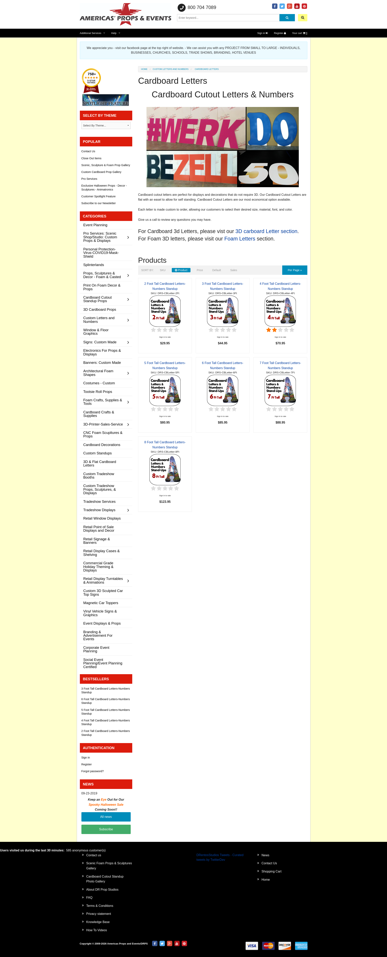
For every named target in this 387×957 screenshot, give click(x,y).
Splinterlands (93, 265)
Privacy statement (98, 913)
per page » (295, 270)
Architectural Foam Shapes (98, 373)
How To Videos (96, 930)
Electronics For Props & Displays (102, 352)
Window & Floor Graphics (96, 332)
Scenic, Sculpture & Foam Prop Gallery (105, 165)
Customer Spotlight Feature (98, 196)
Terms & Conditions (99, 905)
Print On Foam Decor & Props (102, 287)
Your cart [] (299, 33)
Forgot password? (92, 771)
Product (181, 270)
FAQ (89, 897)
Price (200, 270)
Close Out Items (91, 158)
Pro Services (89, 178)
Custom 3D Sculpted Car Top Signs (103, 592)
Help (113, 33)
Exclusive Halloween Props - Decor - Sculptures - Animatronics (104, 187)
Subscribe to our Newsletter (98, 203)
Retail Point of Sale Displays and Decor (98, 528)
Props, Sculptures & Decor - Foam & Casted (102, 275)
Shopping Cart (271, 871)
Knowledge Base (98, 922)
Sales (233, 270)
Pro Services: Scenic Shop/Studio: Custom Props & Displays (100, 237)
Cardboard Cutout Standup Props (97, 299)
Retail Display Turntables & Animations (103, 580)
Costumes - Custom (99, 383)
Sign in (262, 33)
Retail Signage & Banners (96, 541)
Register (280, 33)
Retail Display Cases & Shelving (101, 552)
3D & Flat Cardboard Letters (99, 463)
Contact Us (88, 151)
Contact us (93, 855)
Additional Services (90, 33)
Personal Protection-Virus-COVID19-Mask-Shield (101, 252)
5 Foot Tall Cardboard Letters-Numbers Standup (105, 711)
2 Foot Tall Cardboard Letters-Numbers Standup (105, 732)
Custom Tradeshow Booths (98, 475)
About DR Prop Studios (102, 889)
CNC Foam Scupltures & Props (103, 434)
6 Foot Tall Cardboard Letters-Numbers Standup (105, 701)
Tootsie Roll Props (97, 392)
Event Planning (95, 225)
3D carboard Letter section (266, 231)
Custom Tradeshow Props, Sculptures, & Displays (99, 489)
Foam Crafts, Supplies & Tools (102, 402)
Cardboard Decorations (101, 445)
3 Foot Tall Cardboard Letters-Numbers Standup (105, 690)
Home (144, 69)
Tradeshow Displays (99, 510)
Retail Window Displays (102, 518)
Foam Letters (239, 239)
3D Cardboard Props (99, 309)
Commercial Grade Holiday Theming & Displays (98, 566)
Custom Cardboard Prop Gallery (101, 172)
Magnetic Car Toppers (100, 603)
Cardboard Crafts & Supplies (98, 414)
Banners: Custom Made (102, 363)
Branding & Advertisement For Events (98, 635)
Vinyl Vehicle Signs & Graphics (100, 613)
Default (216, 270)
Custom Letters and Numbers (171, 69)
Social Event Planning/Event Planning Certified (102, 663)
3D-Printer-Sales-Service (103, 424)
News (265, 855)
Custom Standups (97, 453)
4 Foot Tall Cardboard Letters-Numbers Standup (105, 722)
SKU (163, 270)
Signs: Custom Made (100, 342)
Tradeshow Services (99, 501)
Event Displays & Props (102, 623)
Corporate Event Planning (96, 649)
